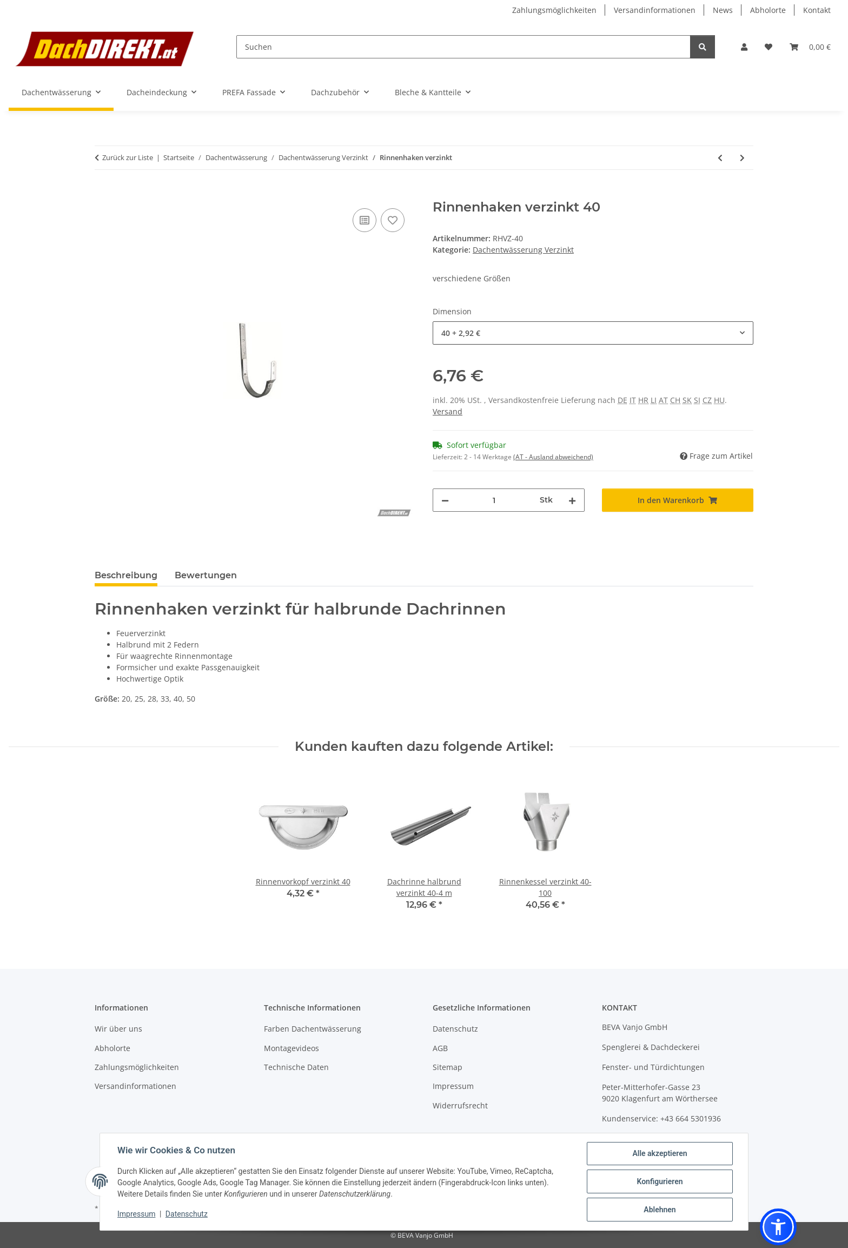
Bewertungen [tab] (206, 575)
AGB (440, 1048)
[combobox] (593, 333)
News (723, 10)
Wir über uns (118, 1029)
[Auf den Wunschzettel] (393, 220)
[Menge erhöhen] (572, 500)
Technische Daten (296, 1067)
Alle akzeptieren (659, 1153)
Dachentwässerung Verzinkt (523, 250)
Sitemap (447, 1067)
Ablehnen (659, 1209)
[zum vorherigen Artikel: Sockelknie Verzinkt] (720, 157)
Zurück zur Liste (127, 157)
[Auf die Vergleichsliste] (364, 220)
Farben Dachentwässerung (312, 1029)
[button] (744, 46)
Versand (447, 411)
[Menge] (494, 500)
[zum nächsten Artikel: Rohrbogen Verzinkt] (742, 157)
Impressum (136, 1214)
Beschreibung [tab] (126, 575)
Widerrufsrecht (460, 1105)
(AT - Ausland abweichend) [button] (553, 456)
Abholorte (768, 10)
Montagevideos (291, 1048)
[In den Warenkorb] (103, 194)
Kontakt (817, 10)
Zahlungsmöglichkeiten (554, 10)
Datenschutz (186, 1214)
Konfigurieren (660, 1181)
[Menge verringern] (445, 500)
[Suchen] (463, 46)
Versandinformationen (654, 10)
